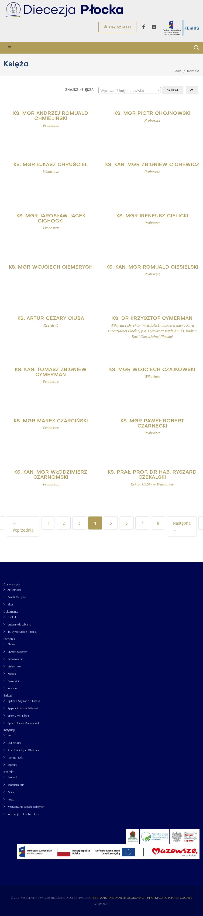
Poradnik (9, 639)
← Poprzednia (23, 526)
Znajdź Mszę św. (16, 597)
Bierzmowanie (15, 659)
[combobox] (129, 90)
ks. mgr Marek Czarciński (51, 421)
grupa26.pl (101, 904)
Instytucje (9, 730)
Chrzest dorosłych (17, 651)
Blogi (10, 604)
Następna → (182, 526)
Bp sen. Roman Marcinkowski (23, 723)
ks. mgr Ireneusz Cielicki (152, 216)
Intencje (12, 688)
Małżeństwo (14, 666)
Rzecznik (12, 777)
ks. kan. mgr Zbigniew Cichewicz (152, 165)
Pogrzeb (11, 673)
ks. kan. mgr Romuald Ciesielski (152, 267)
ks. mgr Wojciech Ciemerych (51, 267)
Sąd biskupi (14, 743)
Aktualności (14, 589)
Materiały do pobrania (19, 624)
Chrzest (11, 644)
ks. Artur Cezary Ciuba (50, 318)
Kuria (10, 735)
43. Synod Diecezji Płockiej (22, 631)
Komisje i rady (15, 757)
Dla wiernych (11, 584)
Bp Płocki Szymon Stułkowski (24, 701)
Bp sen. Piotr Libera (18, 715)
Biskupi (8, 695)
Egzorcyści (13, 681)
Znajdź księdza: (80, 90)
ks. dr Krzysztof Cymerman (152, 318)
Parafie (10, 792)
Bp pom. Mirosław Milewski (22, 708)
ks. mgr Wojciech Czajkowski (152, 370)
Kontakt (8, 772)
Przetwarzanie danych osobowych (26, 806)
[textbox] (130, 90)
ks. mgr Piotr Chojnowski (152, 113)
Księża (10, 799)
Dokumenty (10, 611)
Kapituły (12, 764)
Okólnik (12, 617)
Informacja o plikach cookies (22, 814)
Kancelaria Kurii (16, 784)
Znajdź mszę (117, 27)
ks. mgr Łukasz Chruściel (51, 165)
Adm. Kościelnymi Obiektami (23, 750)
